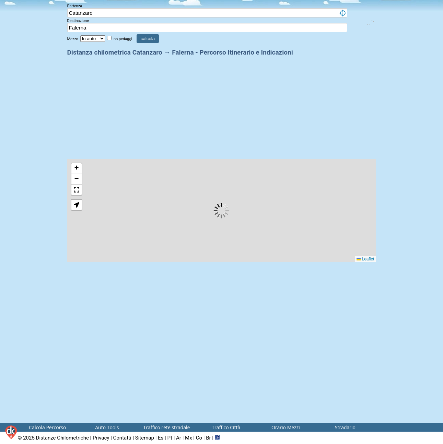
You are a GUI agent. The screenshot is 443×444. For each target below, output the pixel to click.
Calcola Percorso (47, 427)
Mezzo (73, 39)
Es (160, 438)
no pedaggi (123, 39)
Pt (169, 438)
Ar (178, 438)
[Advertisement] (221, 106)
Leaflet (365, 259)
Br (208, 438)
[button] (76, 168)
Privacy (101, 438)
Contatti (122, 438)
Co (199, 438)
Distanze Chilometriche (62, 438)
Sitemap (144, 438)
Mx (188, 438)
